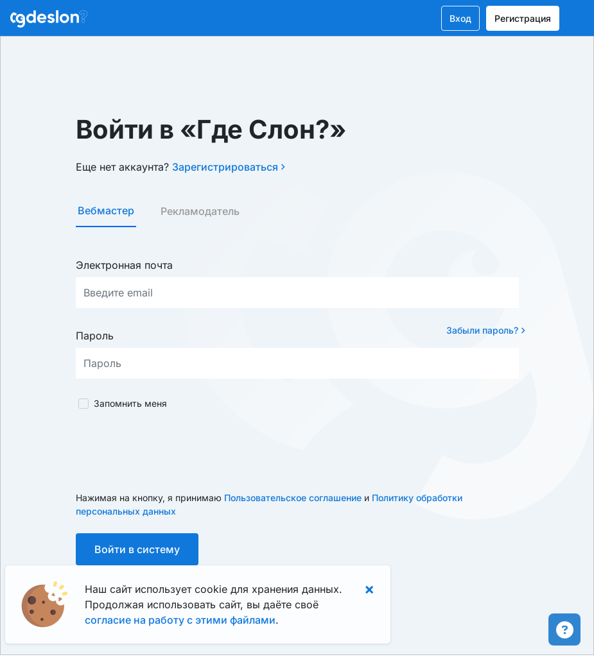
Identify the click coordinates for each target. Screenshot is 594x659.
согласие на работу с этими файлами (180, 619)
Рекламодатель (200, 211)
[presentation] (173, 450)
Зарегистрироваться (228, 166)
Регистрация (522, 18)
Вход (460, 18)
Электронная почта (124, 265)
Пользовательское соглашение (293, 497)
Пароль (95, 335)
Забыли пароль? (485, 330)
